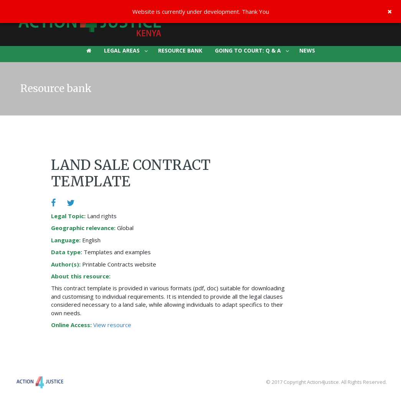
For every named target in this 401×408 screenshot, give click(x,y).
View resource (112, 325)
